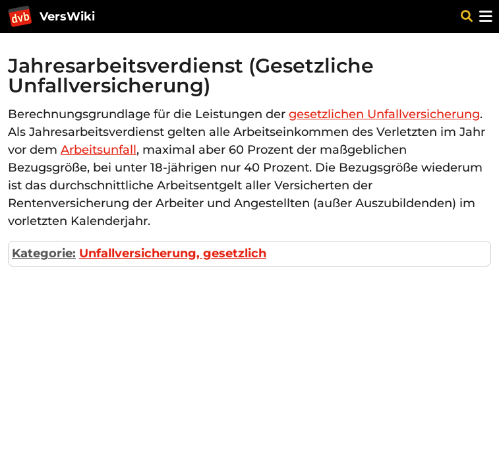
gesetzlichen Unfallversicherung (384, 114)
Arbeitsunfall (98, 149)
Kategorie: (44, 253)
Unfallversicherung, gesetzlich (172, 253)
